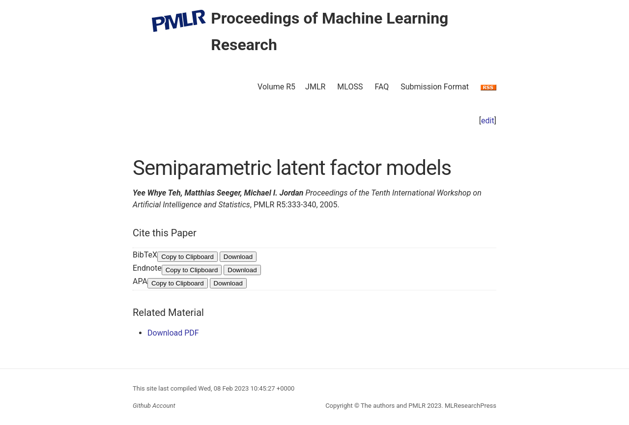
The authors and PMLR (393, 405)
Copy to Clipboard (187, 256)
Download (238, 256)
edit (487, 120)
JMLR (315, 86)
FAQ (381, 86)
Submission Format (434, 86)
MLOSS (350, 86)
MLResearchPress (469, 405)
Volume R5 (276, 86)
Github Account (154, 405)
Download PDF (173, 333)
